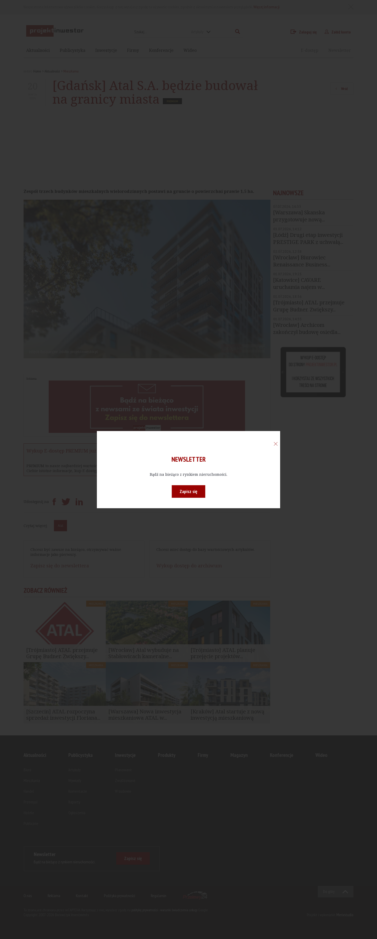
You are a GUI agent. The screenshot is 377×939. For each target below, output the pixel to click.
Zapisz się (188, 491)
